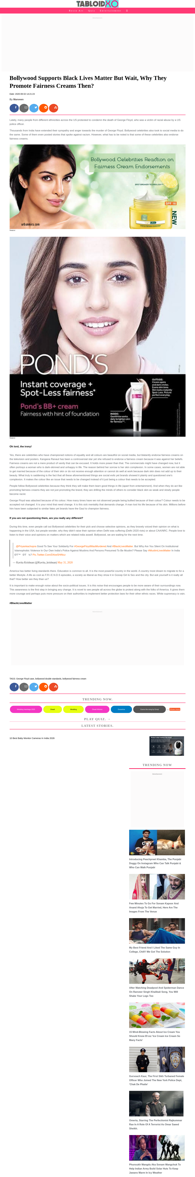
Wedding (73, 709)
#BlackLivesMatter (122, 546)
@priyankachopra (26, 546)
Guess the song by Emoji (149, 709)
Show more (175, 709)
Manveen (18, 99)
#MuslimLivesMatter (159, 550)
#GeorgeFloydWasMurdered (90, 546)
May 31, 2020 (65, 562)
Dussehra (121, 709)
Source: (13, 230)
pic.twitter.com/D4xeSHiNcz (49, 554)
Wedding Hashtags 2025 (26, 709)
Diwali (52, 709)
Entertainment (110, 10)
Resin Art (76, 10)
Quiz (91, 10)
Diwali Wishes (97, 709)
